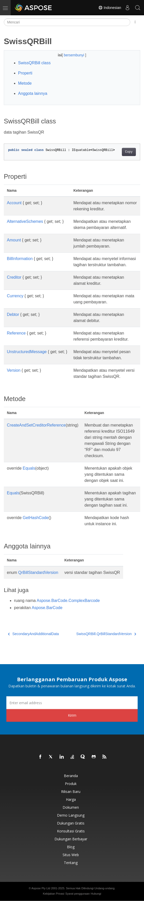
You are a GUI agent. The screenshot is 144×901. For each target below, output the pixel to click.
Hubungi (96, 893)
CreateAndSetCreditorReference (36, 425)
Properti (25, 73)
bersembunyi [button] (74, 55)
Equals (29, 468)
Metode (25, 83)
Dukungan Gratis (70, 823)
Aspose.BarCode (47, 608)
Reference (16, 333)
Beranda (71, 775)
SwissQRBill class (34, 63)
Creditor (14, 277)
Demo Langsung (70, 815)
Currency (15, 296)
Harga (71, 799)
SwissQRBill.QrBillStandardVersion (106, 634)
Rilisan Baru (70, 791)
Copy (129, 152)
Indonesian (109, 7)
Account (14, 203)
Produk (71, 783)
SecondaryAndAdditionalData (33, 634)
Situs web (71, 854)
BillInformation (20, 258)
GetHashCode (35, 518)
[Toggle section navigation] (135, 22)
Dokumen (71, 807)
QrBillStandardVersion (38, 572)
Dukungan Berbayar (70, 838)
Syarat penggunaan (77, 893)
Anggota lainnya (32, 93)
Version (13, 370)
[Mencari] (67, 22)
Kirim (72, 715)
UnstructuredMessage (27, 352)
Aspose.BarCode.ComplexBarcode (68, 600)
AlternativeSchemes (25, 221)
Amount (14, 240)
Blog (71, 846)
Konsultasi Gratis (71, 831)
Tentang (71, 862)
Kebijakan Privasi (53, 893)
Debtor (13, 314)
